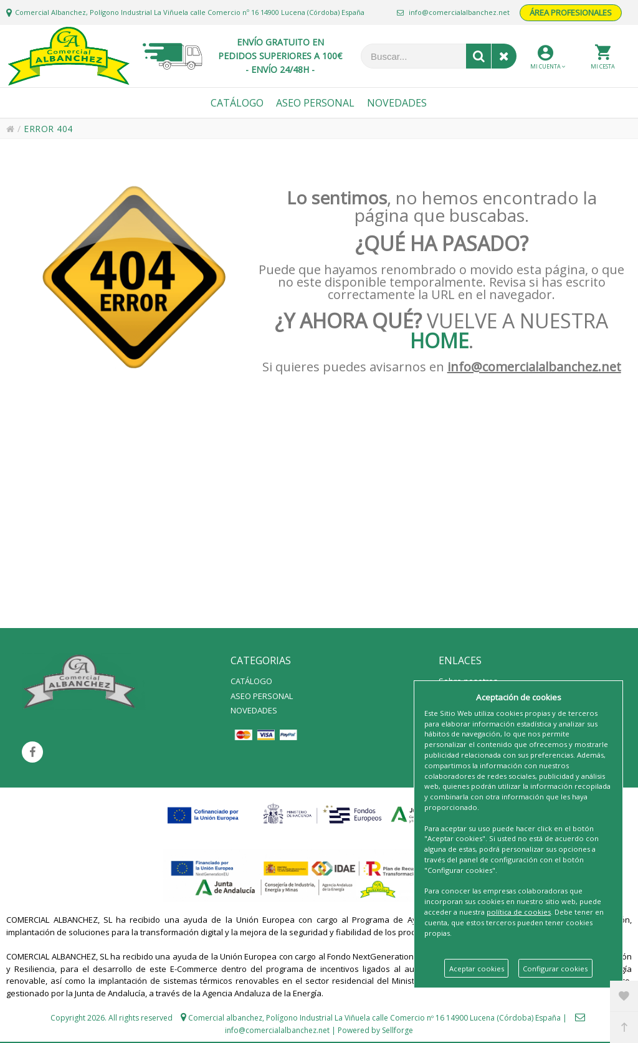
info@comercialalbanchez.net (453, 12)
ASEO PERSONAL (262, 696)
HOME (439, 340)
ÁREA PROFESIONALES (571, 12)
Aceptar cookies (476, 968)
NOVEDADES (254, 710)
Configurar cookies (555, 968)
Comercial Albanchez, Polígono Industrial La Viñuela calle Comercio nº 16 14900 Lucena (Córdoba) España (189, 12)
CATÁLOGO (251, 681)
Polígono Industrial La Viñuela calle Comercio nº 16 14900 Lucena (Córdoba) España (413, 1017)
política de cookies (519, 912)
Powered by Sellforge (375, 1030)
